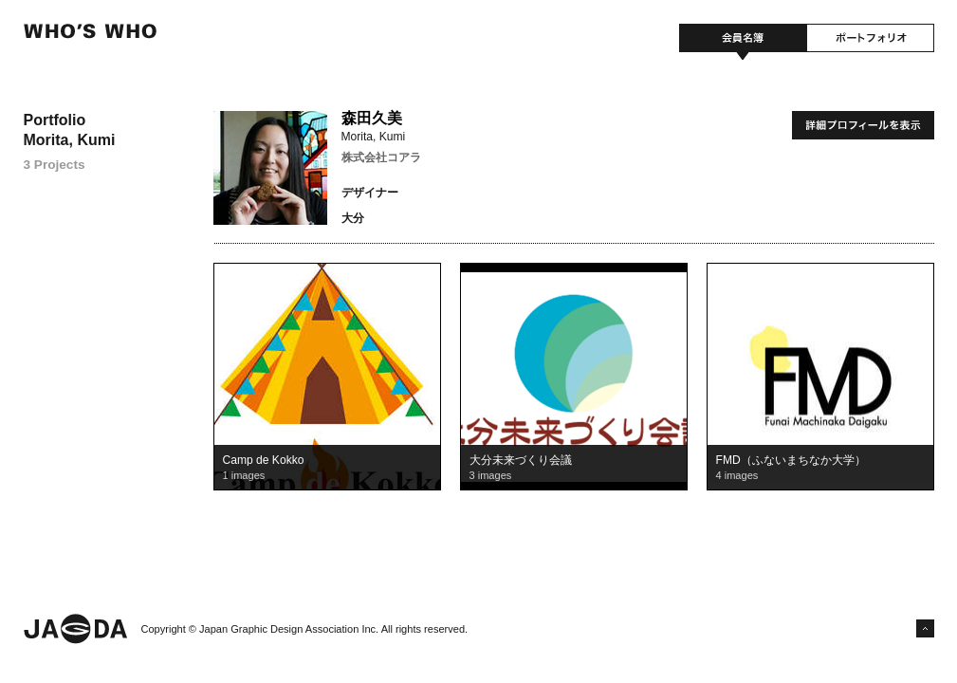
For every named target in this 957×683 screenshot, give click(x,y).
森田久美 (371, 118)
